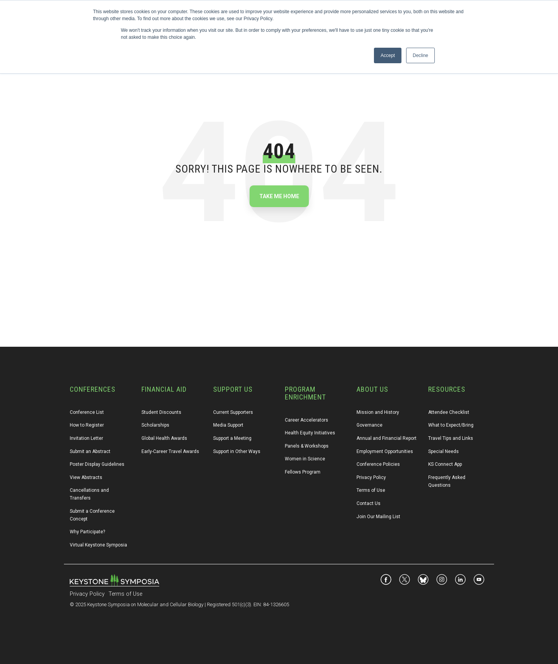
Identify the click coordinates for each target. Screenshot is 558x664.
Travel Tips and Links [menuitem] (450, 438)
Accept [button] (388, 55)
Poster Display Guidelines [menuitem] (97, 464)
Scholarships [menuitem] (155, 425)
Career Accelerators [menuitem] (306, 420)
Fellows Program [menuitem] (302, 472)
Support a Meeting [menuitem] (232, 438)
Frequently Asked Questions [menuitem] (447, 481)
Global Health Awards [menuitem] (164, 438)
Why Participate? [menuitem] (87, 531)
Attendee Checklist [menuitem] (448, 412)
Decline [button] (420, 55)
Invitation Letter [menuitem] (86, 438)
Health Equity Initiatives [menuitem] (310, 433)
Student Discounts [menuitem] (161, 412)
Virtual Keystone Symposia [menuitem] (98, 545)
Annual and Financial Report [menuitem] (386, 438)
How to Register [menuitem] (87, 425)
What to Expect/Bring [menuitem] (451, 425)
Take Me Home (279, 196)
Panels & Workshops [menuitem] (307, 446)
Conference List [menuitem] (87, 412)
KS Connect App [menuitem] (445, 464)
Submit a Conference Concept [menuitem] (93, 515)
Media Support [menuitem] (228, 425)
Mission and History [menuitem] (377, 412)
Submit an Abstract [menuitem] (90, 451)
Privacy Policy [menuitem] (371, 477)
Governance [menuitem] (369, 425)
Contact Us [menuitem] (368, 503)
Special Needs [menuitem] (443, 451)
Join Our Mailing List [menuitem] (378, 516)
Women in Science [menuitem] (305, 459)
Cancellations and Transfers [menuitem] (90, 494)
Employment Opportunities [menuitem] (384, 451)
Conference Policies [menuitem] (378, 464)
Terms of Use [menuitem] (370, 490)
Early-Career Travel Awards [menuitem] (170, 451)
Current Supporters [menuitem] (233, 412)
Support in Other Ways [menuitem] (236, 451)
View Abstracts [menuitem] (86, 477)
